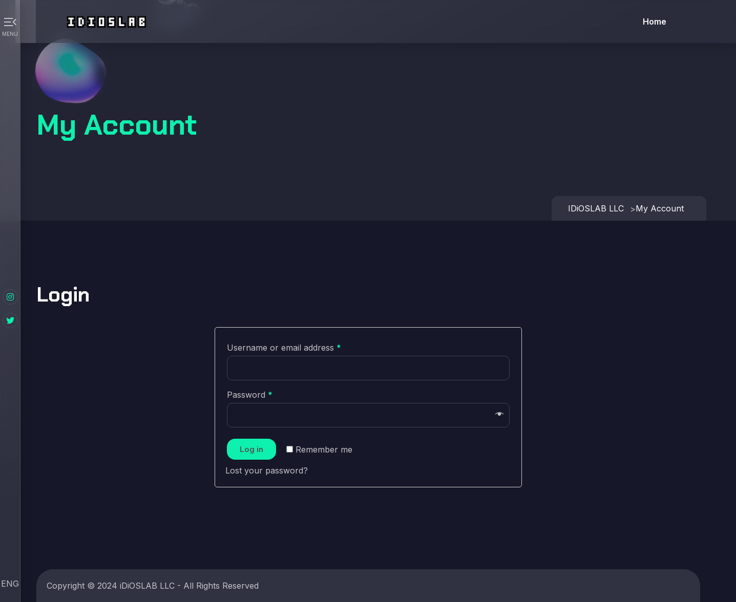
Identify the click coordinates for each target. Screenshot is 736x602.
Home (654, 21)
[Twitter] (10, 320)
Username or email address (284, 347)
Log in (251, 449)
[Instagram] (10, 297)
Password (249, 395)
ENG (10, 583)
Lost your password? (266, 470)
